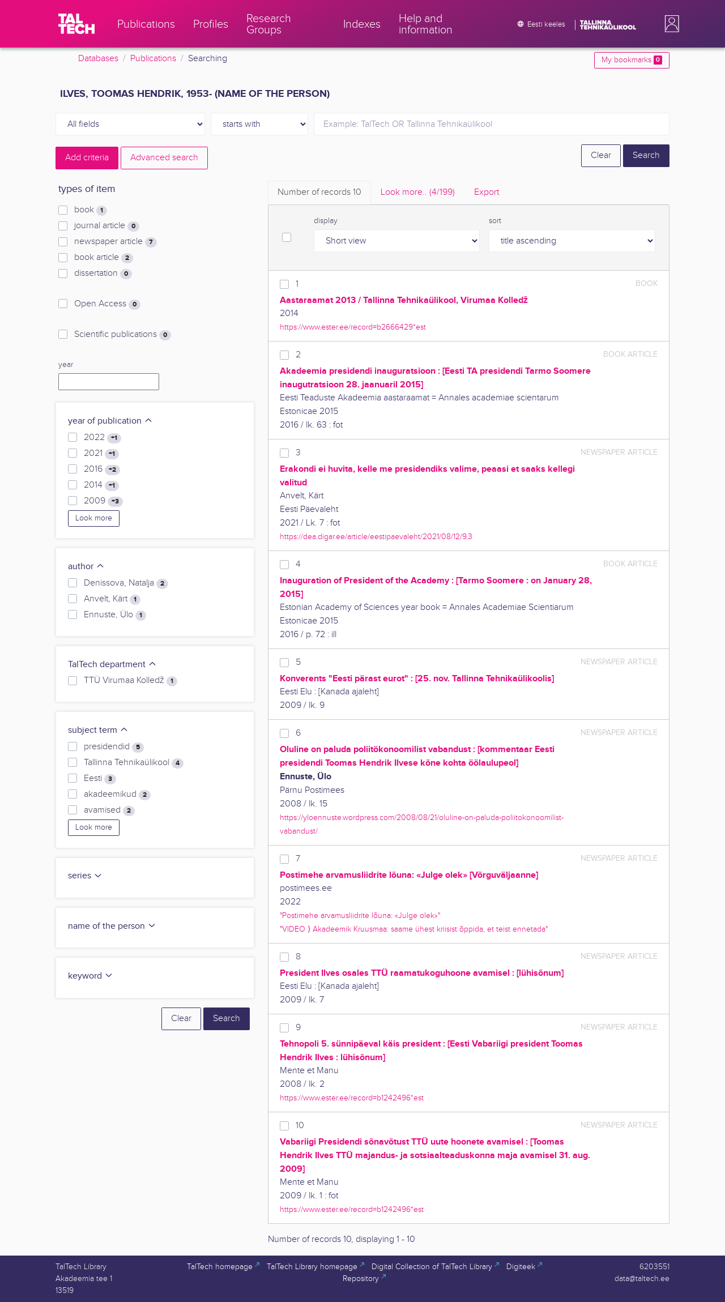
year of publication (110, 421)
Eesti (100, 778)
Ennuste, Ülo (115, 615)
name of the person (112, 926)
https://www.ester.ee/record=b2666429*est (353, 327)
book (90, 210)
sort (495, 220)
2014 (101, 485)
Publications (153, 58)
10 (300, 1125)
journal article (106, 226)
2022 (102, 437)
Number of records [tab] (319, 192)
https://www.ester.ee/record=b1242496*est (352, 1098)
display (326, 220)
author (86, 566)
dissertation (103, 273)
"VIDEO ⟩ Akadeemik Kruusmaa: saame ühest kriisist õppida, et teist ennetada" (414, 929)
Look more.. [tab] (418, 192)
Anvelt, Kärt (112, 599)
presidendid (114, 747)
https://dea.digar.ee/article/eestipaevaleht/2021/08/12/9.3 (376, 536)
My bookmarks (632, 60)
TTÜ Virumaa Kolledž (130, 680)
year (65, 364)
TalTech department (112, 664)
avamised (109, 810)
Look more (93, 518)
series (85, 875)
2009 (103, 501)
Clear (601, 155)
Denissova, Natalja (126, 583)
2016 (102, 469)
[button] (669, 24)
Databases (98, 58)
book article (103, 257)
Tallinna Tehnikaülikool (134, 763)
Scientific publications (122, 334)
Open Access (107, 304)
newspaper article (115, 241)
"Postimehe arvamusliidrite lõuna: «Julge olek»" (360, 915)
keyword (90, 976)
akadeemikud (117, 794)
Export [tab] (486, 192)
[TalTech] (76, 24)
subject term (98, 730)
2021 (101, 453)
